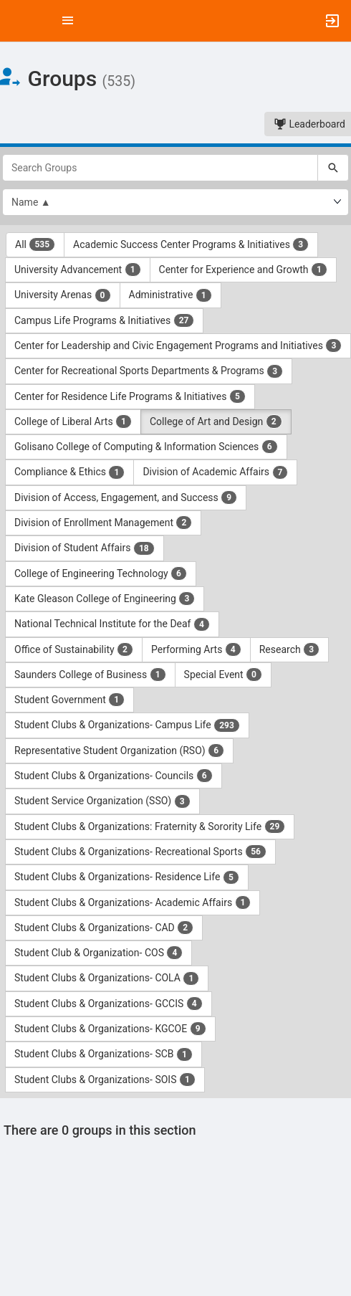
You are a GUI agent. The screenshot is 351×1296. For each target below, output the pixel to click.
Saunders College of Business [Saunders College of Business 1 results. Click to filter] (90, 674)
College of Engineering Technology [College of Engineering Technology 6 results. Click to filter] (100, 573)
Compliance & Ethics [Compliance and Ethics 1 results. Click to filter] (69, 472)
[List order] (175, 202)
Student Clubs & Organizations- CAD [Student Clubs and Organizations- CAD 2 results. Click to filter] (103, 927)
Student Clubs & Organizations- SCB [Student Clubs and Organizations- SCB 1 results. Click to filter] (103, 1054)
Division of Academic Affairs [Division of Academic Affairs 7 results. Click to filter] (215, 472)
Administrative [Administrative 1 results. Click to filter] (170, 295)
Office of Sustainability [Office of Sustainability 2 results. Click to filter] (73, 649)
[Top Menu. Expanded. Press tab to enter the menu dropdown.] (68, 21)
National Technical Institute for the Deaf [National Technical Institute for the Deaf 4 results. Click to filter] (112, 624)
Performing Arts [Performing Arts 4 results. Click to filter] (196, 649)
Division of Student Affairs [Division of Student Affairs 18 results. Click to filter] (84, 548)
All (35, 244)
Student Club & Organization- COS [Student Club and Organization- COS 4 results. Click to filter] (98, 952)
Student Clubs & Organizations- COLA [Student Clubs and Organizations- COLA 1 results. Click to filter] (106, 978)
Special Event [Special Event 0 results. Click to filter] (223, 674)
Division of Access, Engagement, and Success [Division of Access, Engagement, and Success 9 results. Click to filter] (125, 497)
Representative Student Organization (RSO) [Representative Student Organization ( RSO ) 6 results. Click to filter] (119, 750)
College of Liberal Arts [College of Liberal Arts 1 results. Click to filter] (73, 421)
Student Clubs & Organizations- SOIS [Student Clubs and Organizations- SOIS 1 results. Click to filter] (105, 1079)
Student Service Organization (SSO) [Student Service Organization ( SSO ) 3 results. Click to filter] (102, 801)
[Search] (333, 167)
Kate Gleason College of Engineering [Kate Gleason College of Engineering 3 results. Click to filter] (104, 598)
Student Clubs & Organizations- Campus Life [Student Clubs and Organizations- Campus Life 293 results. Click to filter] (127, 725)
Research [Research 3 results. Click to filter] (289, 649)
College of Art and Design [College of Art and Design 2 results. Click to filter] (216, 421)
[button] (17, 21)
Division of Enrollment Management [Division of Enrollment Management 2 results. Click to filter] (103, 522)
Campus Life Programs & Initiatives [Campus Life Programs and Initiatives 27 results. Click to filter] (104, 320)
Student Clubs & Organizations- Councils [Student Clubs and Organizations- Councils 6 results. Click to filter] (113, 775)
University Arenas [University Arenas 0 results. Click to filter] (62, 295)
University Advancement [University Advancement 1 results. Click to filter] (77, 269)
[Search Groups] (160, 167)
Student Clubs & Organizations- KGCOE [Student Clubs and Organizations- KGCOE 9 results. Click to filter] (110, 1028)
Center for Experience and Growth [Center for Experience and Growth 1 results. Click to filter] (243, 269)
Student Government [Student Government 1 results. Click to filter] (69, 699)
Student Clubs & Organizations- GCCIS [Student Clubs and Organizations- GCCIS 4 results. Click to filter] (108, 1003)
